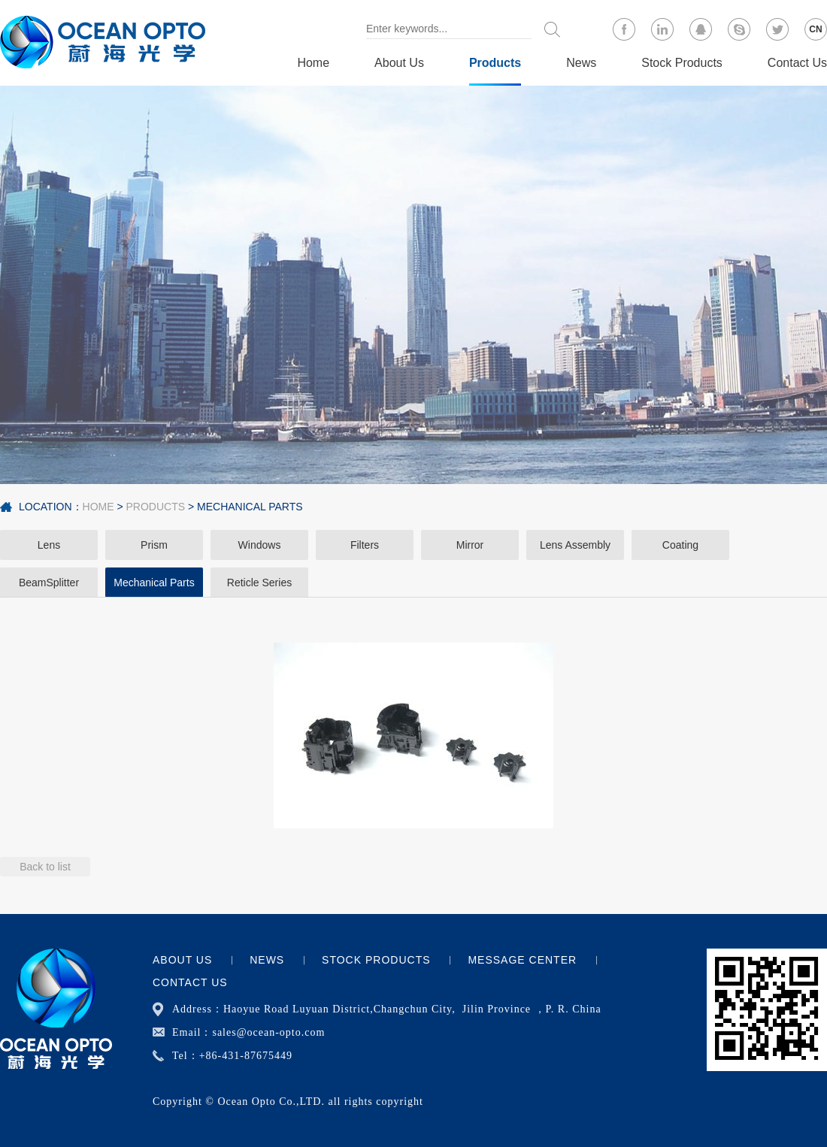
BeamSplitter (49, 583)
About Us (399, 62)
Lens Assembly (575, 545)
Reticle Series (259, 583)
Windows (259, 545)
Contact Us (797, 62)
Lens (49, 545)
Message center (522, 960)
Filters (364, 545)
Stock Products (681, 62)
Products (495, 62)
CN (815, 29)
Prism (154, 545)
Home (313, 62)
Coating (680, 545)
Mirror (470, 545)
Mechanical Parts (250, 507)
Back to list (45, 867)
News (581, 62)
